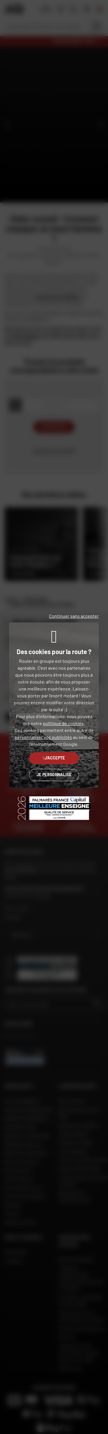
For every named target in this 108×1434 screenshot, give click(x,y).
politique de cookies (63, 723)
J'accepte (54, 757)
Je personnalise (54, 774)
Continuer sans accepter (74, 616)
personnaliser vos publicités (43, 737)
